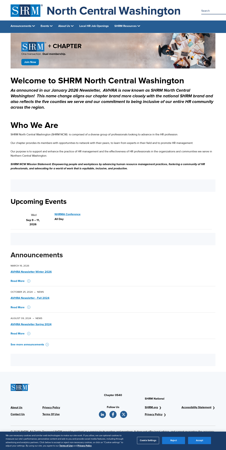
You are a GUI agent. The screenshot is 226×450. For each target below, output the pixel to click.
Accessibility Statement (196, 407)
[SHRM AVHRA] (95, 10)
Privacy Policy (51, 407)
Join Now (30, 62)
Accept (199, 441)
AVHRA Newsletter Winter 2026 (31, 272)
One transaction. (43, 54)
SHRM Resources (125, 26)
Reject (173, 441)
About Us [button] (64, 26)
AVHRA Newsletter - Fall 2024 (30, 298)
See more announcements (30, 344)
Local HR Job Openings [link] (94, 26)
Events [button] (45, 26)
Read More (20, 281)
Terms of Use (66, 447)
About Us (16, 407)
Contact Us (18, 414)
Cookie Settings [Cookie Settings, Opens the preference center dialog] (148, 441)
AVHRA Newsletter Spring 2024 (31, 324)
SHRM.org (151, 407)
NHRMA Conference (68, 214)
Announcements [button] (21, 26)
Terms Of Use (51, 414)
